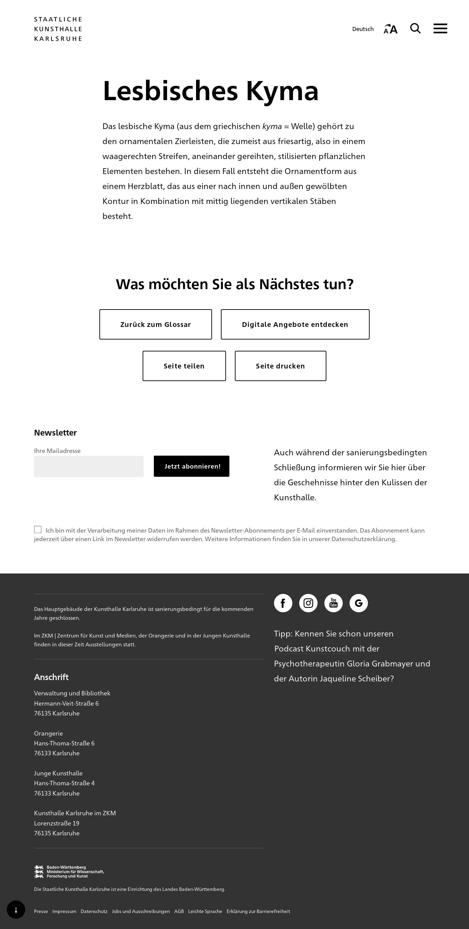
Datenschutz (94, 911)
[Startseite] (58, 37)
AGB (179, 911)
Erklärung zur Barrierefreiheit (258, 911)
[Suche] (415, 28)
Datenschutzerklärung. (364, 538)
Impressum (64, 911)
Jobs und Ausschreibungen (141, 911)
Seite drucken (280, 365)
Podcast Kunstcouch (312, 648)
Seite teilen (184, 365)
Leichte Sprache (205, 911)
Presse (41, 911)
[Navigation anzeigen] (436, 28)
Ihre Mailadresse (57, 450)
